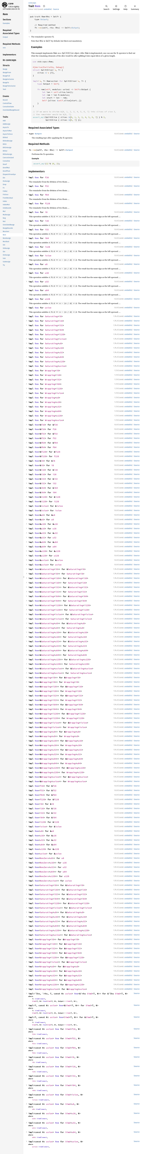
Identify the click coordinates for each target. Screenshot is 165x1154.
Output (43, 19)
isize (48, 255)
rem (40, 28)
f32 (47, 186)
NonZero (44, 858)
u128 (47, 299)
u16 (47, 273)
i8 (46, 212)
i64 (47, 238)
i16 (47, 221)
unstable (47, 9)
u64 (47, 290)
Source (56, 9)
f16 (47, 177)
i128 (47, 247)
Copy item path (44, 6)
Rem (37, 177)
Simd (89, 993)
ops (34, 3)
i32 (47, 229)
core (10, 3)
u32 (47, 281)
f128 (47, 203)
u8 (46, 264)
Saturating (51, 316)
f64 (47, 194)
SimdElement (40, 999)
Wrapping (50, 370)
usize (48, 307)
